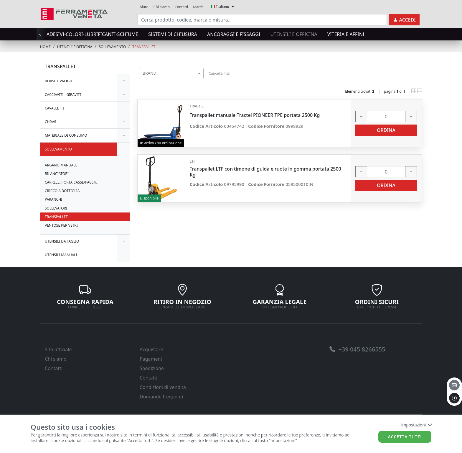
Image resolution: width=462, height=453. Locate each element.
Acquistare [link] (151, 349)
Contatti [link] (181, 6)
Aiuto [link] (144, 6)
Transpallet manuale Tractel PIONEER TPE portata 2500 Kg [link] (255, 115)
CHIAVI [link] (50, 121)
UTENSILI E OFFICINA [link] (75, 46)
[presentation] (42, 34)
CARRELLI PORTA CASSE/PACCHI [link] (71, 182)
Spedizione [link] (152, 368)
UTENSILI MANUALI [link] (61, 254)
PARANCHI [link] (53, 199)
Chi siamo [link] (162, 6)
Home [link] (45, 46)
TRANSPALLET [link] (143, 46)
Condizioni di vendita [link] (163, 387)
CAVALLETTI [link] (54, 108)
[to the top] (454, 398)
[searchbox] (200, 80)
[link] (74, 13)
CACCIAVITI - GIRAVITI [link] (63, 94)
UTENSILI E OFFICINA (293, 34)
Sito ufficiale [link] (58, 349)
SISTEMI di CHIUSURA (172, 34)
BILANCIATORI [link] (57, 173)
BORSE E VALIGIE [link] (59, 81)
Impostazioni (416, 425)
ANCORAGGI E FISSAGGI (233, 34)
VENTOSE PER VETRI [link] (61, 225)
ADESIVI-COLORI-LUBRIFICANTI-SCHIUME (92, 34)
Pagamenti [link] (152, 359)
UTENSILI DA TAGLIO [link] (62, 241)
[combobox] (171, 73)
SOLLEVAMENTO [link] (112, 46)
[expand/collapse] (123, 81)
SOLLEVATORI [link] (56, 208)
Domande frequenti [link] (161, 396)
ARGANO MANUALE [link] (61, 165)
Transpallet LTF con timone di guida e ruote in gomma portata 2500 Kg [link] (265, 171)
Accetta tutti (405, 436)
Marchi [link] (198, 6)
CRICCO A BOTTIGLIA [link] (62, 190)
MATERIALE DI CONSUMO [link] (66, 135)
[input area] (262, 19)
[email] (454, 385)
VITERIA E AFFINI (345, 34)
